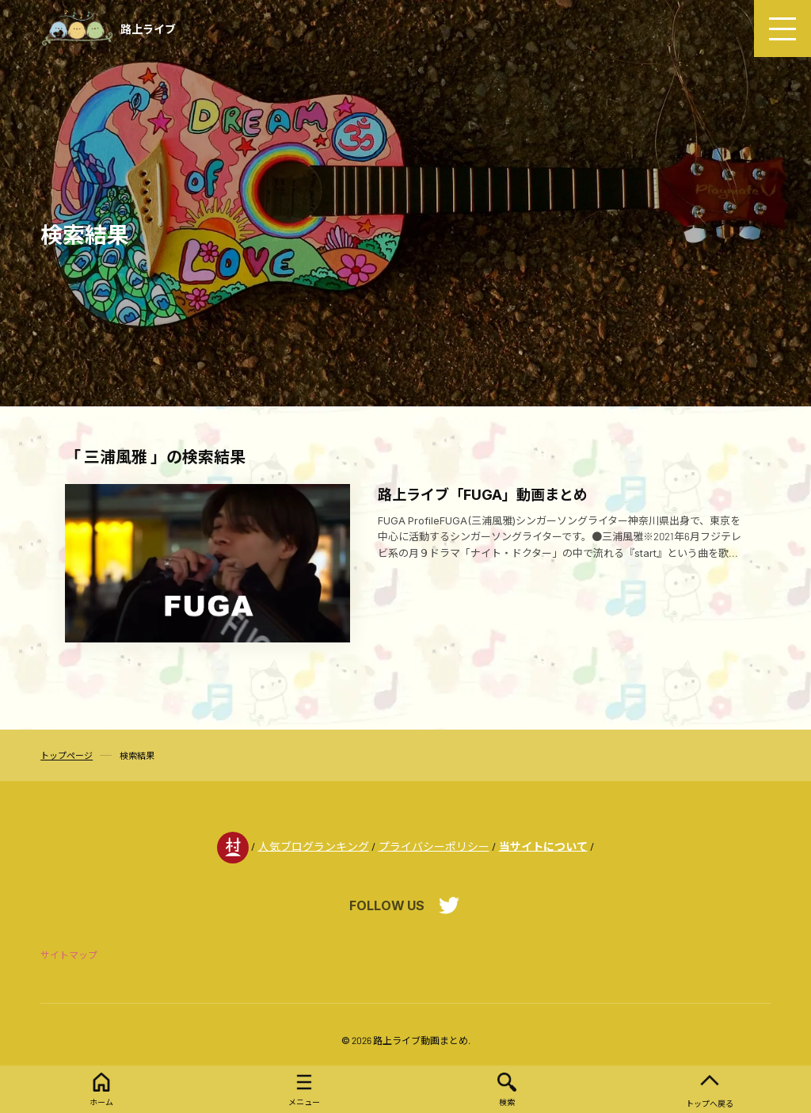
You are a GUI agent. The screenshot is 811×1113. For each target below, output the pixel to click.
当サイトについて (543, 845)
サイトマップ (68, 954)
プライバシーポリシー (434, 845)
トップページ (66, 755)
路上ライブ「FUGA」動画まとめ (483, 494)
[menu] (782, 28)
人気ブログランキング (313, 845)
